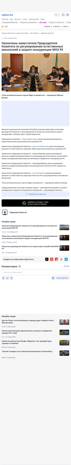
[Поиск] (63, 15)
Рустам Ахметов (38, 173)
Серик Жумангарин (29, 139)
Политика (5, 19)
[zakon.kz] (7, 15)
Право (42, 19)
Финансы (18, 19)
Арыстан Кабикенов (40, 146)
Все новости (34, 33)
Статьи (24, 19)
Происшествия (34, 19)
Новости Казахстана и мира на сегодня (15, 33)
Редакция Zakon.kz (47, 33)
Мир (11, 19)
